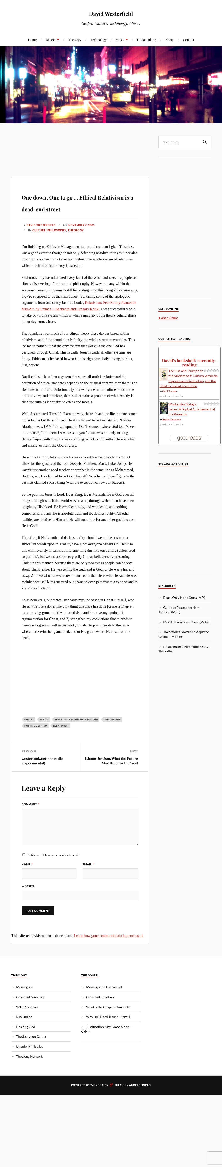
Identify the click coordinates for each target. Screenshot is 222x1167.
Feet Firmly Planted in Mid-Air (76, 731)
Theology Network (29, 1071)
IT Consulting (146, 39)
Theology (74, 39)
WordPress (99, 1100)
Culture (39, 242)
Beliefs (50, 39)
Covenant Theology (100, 1012)
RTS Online (24, 1032)
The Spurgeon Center (31, 1052)
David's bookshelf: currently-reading (189, 362)
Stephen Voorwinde (171, 419)
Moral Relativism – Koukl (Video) (186, 622)
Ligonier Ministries (29, 1061)
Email (88, 876)
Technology (98, 39)
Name (27, 876)
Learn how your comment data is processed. (109, 950)
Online (168, 318)
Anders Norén (140, 1100)
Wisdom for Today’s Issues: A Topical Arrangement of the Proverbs (191, 409)
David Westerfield (111, 12)
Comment (31, 816)
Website (28, 899)
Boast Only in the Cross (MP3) (185, 597)
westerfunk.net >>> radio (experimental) (42, 772)
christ (29, 731)
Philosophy (56, 242)
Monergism (24, 1002)
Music (120, 39)
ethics (44, 731)
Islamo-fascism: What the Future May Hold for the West (111, 772)
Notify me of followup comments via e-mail (53, 867)
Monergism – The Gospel (104, 1002)
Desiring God (25, 1042)
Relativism (61, 737)
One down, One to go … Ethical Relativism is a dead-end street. (70, 208)
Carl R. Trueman (169, 391)
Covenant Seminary (30, 1012)
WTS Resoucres (27, 1022)
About (169, 39)
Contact (188, 39)
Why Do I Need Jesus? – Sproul (108, 1032)
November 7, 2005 (85, 236)
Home (32, 39)
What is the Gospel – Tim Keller (108, 1022)
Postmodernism (35, 737)
